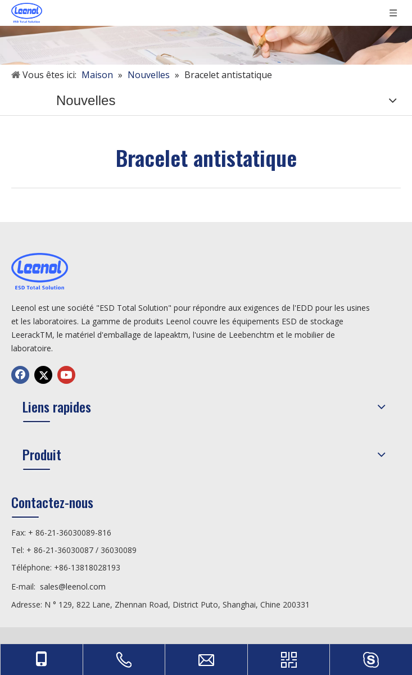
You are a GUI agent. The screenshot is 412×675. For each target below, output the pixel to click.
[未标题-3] (206, 32)
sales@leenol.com (73, 586)
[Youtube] (66, 375)
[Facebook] (20, 375)
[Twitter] (43, 375)
